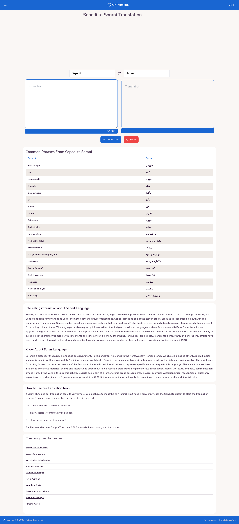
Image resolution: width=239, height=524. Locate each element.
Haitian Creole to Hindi (37, 447)
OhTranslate (118, 4)
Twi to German (33, 478)
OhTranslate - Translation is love (220, 520)
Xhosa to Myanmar (35, 466)
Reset (131, 139)
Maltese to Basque (35, 472)
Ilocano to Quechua (35, 454)
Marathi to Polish (34, 485)
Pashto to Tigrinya (35, 497)
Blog (231, 5)
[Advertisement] (119, 42)
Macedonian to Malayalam (38, 460)
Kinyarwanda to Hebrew (37, 491)
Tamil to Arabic (33, 503)
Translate (111, 139)
